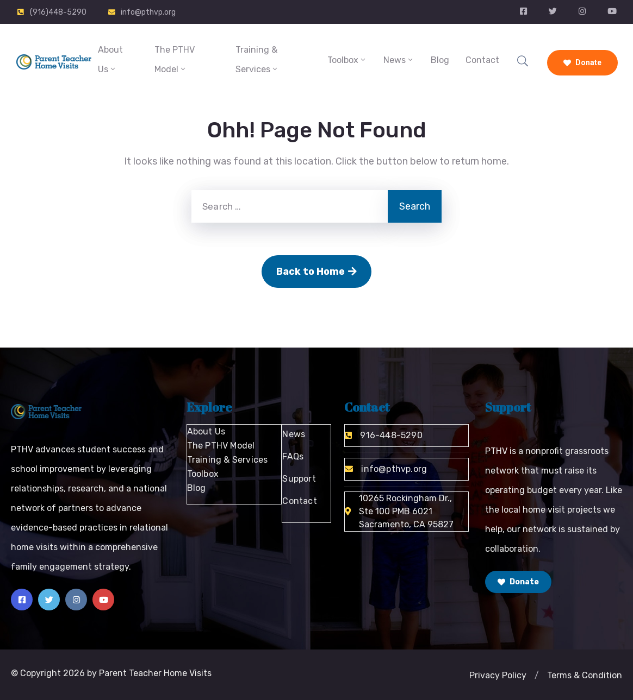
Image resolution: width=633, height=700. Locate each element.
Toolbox (347, 60)
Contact (482, 60)
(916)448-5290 (58, 12)
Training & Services (257, 59)
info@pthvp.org (148, 12)
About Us (110, 59)
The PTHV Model (174, 59)
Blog (440, 60)
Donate (582, 62)
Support (298, 479)
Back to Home (316, 272)
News (398, 60)
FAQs (292, 456)
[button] (537, 675)
